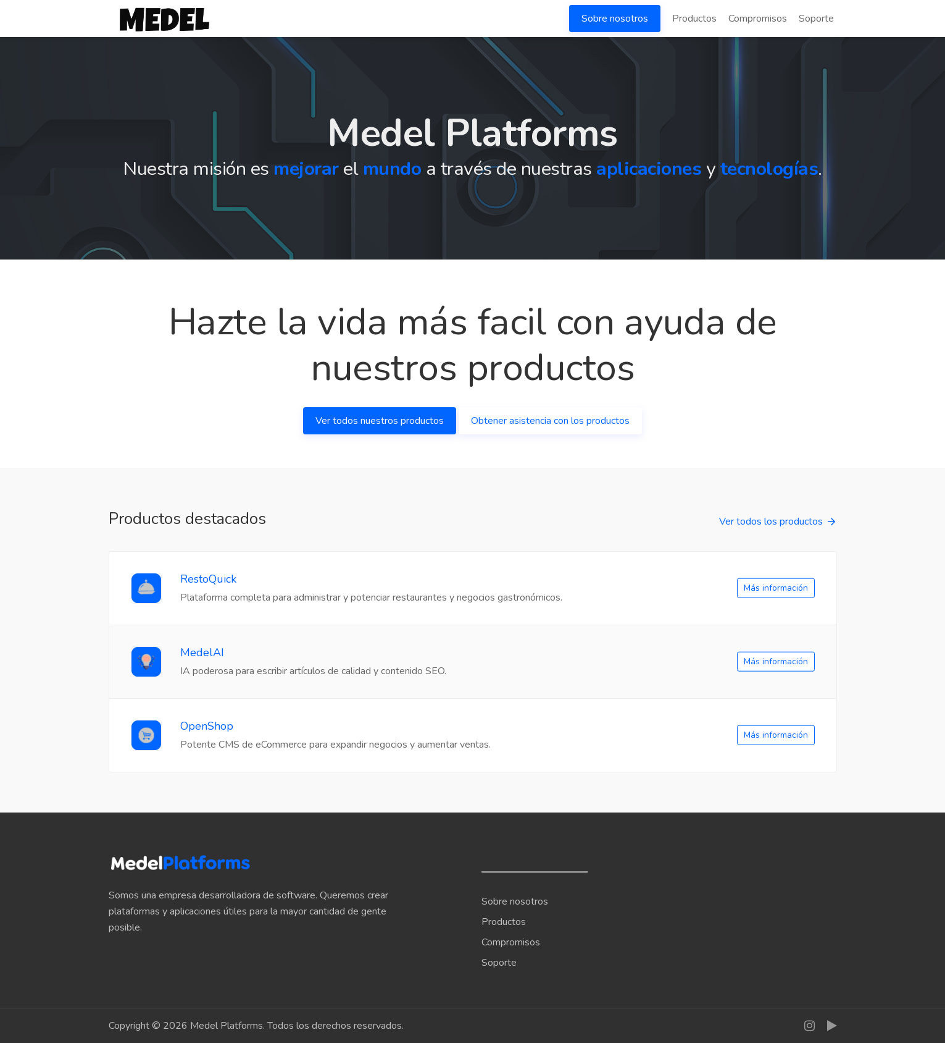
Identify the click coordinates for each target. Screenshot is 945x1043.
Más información (776, 588)
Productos (694, 18)
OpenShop (206, 726)
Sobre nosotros (614, 18)
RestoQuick (208, 579)
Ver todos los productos (771, 521)
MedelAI (202, 652)
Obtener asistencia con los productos (550, 421)
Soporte (816, 18)
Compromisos (757, 18)
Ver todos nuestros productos (379, 421)
